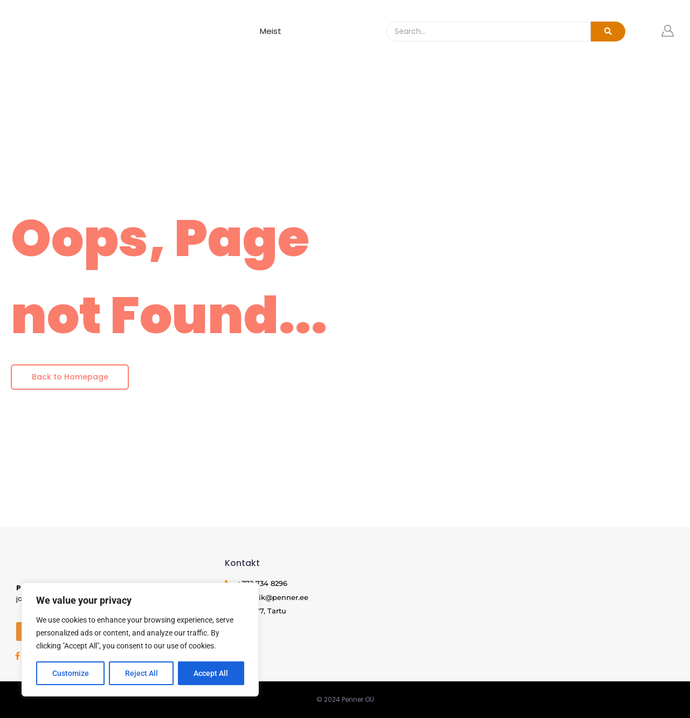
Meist (270, 31)
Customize (70, 673)
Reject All (141, 673)
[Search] (488, 32)
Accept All (211, 673)
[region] (140, 639)
